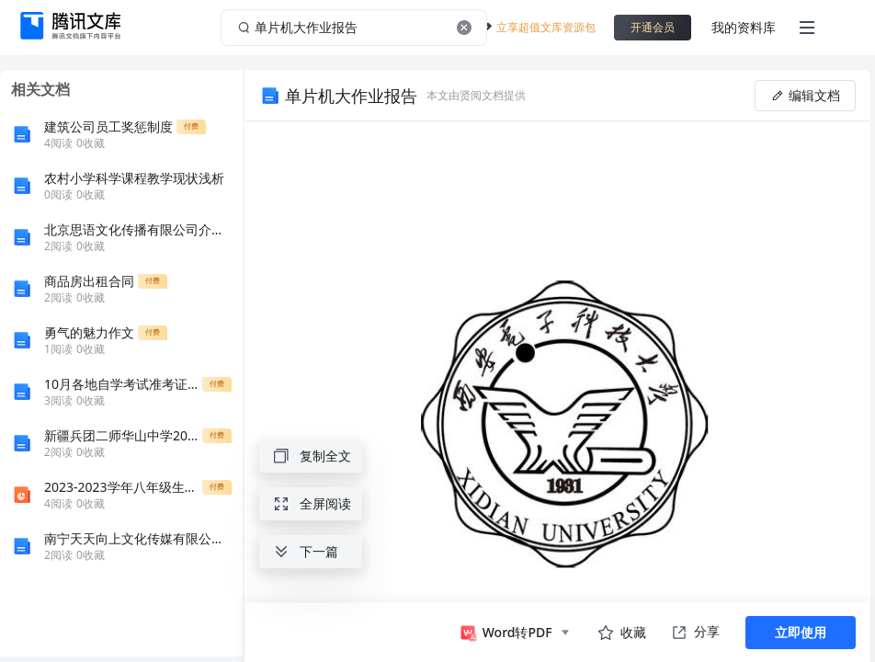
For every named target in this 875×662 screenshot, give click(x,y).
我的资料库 (743, 27)
